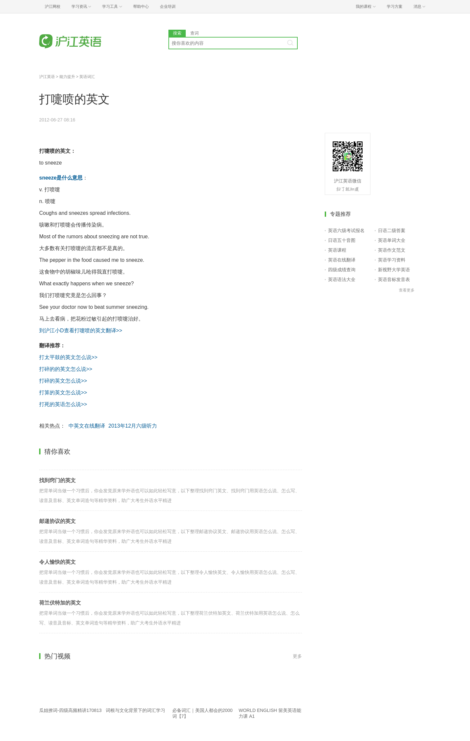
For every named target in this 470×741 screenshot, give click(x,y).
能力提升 (67, 76)
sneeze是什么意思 (61, 178)
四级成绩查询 (341, 269)
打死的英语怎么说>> (63, 404)
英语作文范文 (391, 250)
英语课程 (337, 250)
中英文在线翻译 (87, 426)
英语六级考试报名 (346, 230)
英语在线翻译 (341, 259)
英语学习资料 (391, 259)
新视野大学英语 (394, 269)
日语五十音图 (341, 240)
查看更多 (407, 290)
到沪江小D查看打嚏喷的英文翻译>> (80, 330)
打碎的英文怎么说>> (63, 381)
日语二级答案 (391, 230)
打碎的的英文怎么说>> (65, 369)
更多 (297, 656)
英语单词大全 (391, 240)
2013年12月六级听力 (132, 426)
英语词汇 (87, 76)
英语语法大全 (341, 279)
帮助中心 (141, 6)
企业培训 (168, 6)
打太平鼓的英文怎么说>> (68, 357)
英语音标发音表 (394, 279)
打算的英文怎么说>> (63, 392)
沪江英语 (47, 76)
